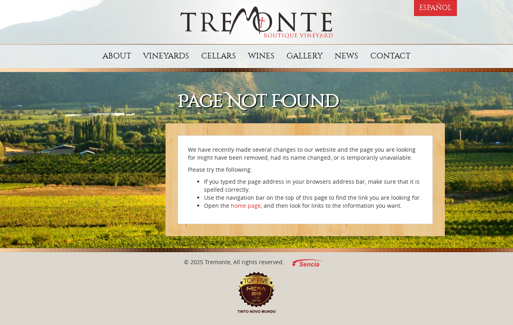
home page (246, 205)
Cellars (218, 55)
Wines (261, 55)
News (346, 55)
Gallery (305, 55)
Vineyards (166, 55)
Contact (390, 55)
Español (435, 8)
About (117, 55)
